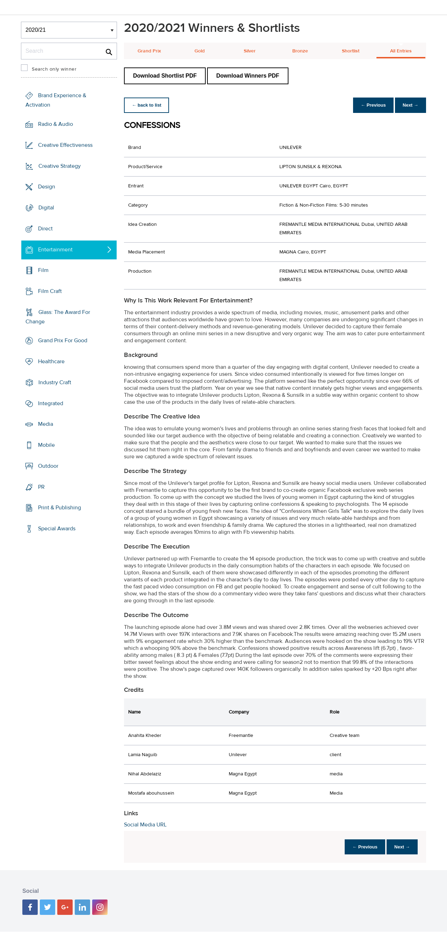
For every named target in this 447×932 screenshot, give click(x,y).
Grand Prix (149, 51)
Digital (46, 207)
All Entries (401, 51)
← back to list (147, 105)
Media (45, 424)
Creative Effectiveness (65, 145)
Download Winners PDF (247, 76)
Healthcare (51, 361)
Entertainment (55, 249)
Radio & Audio (55, 124)
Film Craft (50, 291)
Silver (250, 51)
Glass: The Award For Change (57, 317)
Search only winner (54, 69)
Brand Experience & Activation (55, 100)
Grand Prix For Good (62, 340)
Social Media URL (145, 824)
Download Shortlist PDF (165, 76)
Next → (410, 105)
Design (46, 186)
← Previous (371, 105)
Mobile (46, 445)
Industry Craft (54, 382)
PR (41, 486)
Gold (200, 51)
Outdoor (48, 466)
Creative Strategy (59, 165)
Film (43, 270)
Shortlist (350, 51)
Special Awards (56, 528)
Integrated (50, 403)
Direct (45, 228)
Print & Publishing (59, 507)
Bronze (300, 51)
